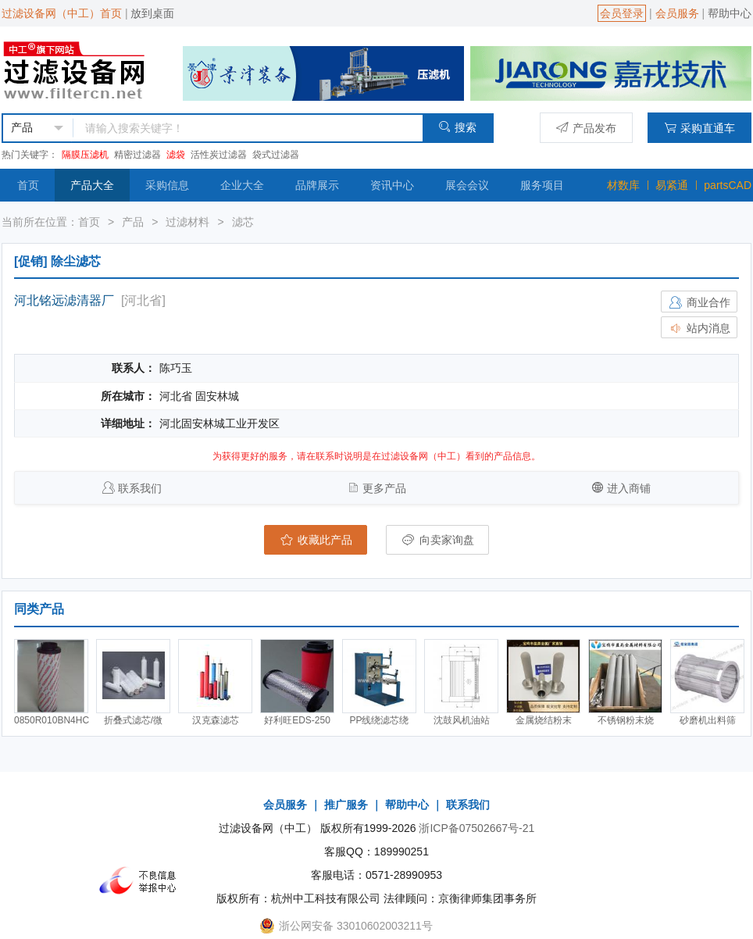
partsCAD (727, 185)
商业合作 (699, 302)
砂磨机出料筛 (708, 720)
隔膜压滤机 (85, 154)
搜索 (457, 127)
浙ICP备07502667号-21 (476, 828)
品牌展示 (317, 185)
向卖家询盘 (437, 540)
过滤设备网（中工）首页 (62, 13)
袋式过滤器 (275, 154)
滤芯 (243, 222)
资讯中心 (392, 185)
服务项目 (542, 185)
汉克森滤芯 (215, 720)
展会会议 (467, 185)
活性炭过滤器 (219, 154)
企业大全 (242, 185)
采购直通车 (699, 127)
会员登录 (622, 13)
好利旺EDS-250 (297, 720)
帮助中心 (729, 13)
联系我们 (140, 488)
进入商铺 (629, 488)
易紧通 (671, 185)
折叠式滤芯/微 (133, 720)
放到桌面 (152, 13)
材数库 (623, 185)
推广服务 (346, 804)
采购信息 (167, 185)
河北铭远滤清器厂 (64, 300)
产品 (133, 222)
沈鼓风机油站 (462, 720)
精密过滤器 (137, 154)
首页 (28, 185)
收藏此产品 (315, 540)
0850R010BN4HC (51, 720)
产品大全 (92, 185)
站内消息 (699, 328)
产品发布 (586, 127)
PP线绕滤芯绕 (379, 720)
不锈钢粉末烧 (626, 720)
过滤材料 (187, 222)
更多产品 (384, 488)
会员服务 (677, 13)
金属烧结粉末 (544, 720)
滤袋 (175, 154)
